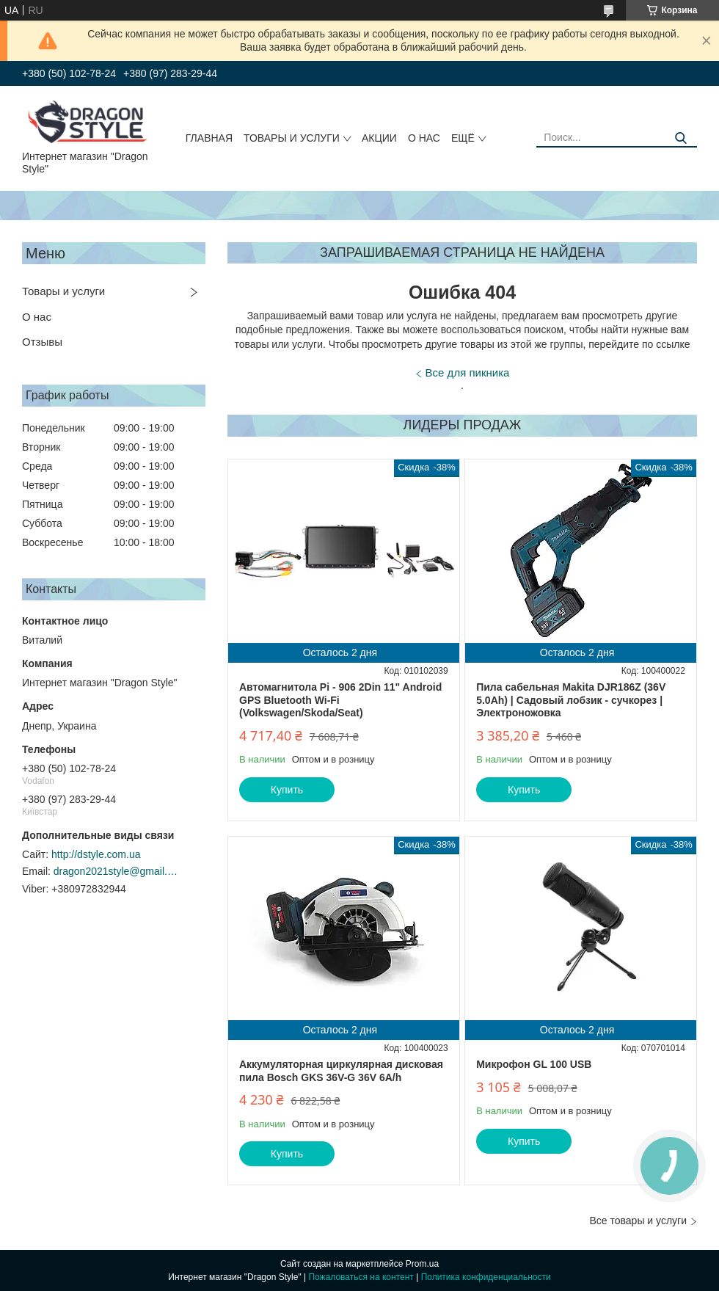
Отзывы (42, 341)
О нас (424, 138)
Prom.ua (422, 1264)
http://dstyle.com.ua (95, 854)
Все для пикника (468, 372)
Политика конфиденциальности (486, 1277)
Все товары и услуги (638, 1220)
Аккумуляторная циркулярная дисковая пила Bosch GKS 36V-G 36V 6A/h (341, 1070)
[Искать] (680, 138)
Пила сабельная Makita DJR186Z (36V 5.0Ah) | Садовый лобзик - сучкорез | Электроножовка (570, 700)
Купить (287, 790)
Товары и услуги (292, 138)
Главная (209, 138)
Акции (379, 138)
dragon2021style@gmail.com (116, 871)
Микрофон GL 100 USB (533, 1064)
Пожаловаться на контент (360, 1277)
